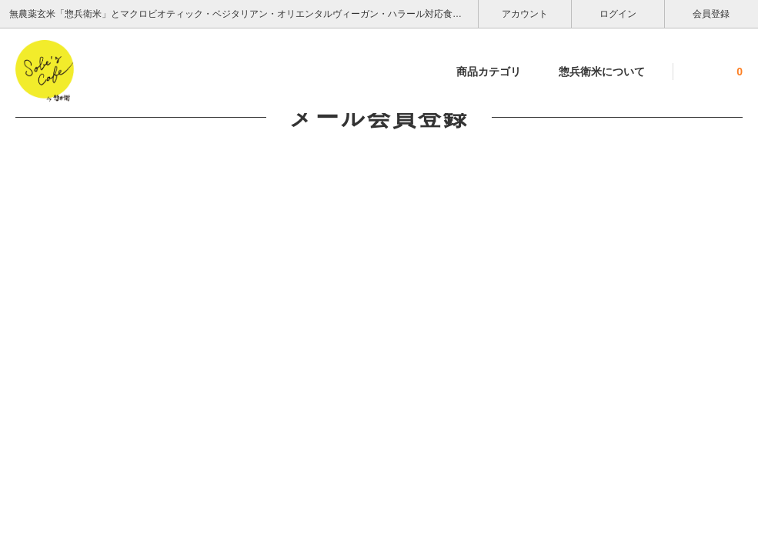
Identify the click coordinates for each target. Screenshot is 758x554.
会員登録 (711, 12)
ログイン (618, 12)
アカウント (525, 12)
